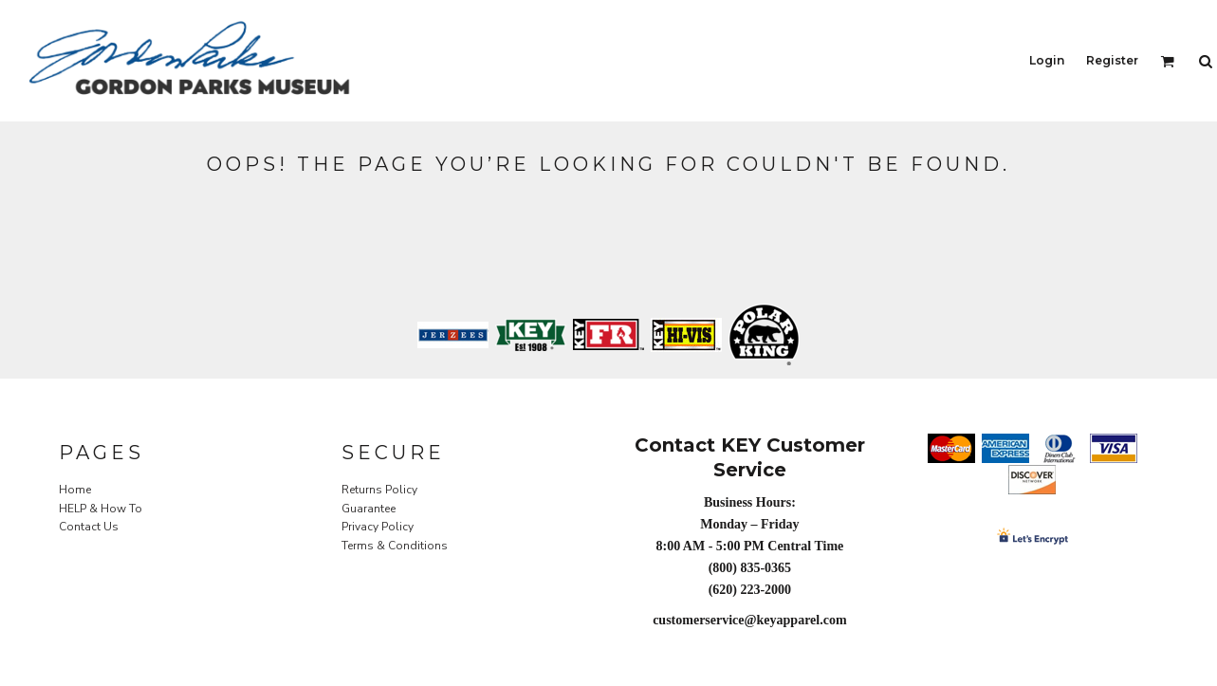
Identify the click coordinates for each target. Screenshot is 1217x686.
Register (1112, 60)
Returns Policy (379, 489)
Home (75, 489)
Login (1046, 60)
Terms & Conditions (394, 545)
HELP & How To (100, 508)
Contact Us (89, 526)
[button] (1167, 61)
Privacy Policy (377, 526)
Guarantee (368, 508)
